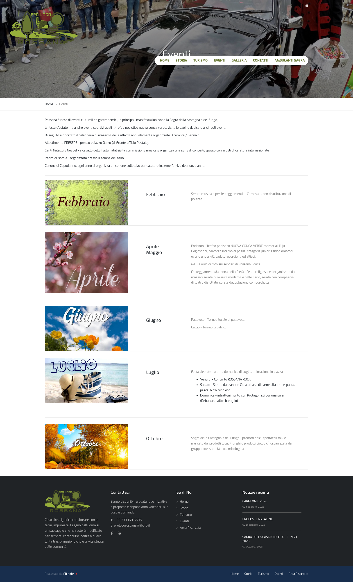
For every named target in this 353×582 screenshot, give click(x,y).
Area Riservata (190, 528)
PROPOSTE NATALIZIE (257, 519)
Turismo (186, 515)
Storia (184, 508)
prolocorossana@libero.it (132, 525)
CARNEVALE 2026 (254, 501)
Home (184, 502)
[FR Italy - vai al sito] (70, 573)
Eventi (184, 521)
